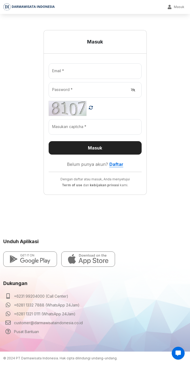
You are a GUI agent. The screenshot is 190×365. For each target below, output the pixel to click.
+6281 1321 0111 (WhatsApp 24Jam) (45, 314)
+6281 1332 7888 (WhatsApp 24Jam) (47, 305)
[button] (30, 259)
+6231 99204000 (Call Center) (41, 296)
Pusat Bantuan (26, 331)
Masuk (175, 7)
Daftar (116, 164)
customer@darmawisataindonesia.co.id (48, 322)
